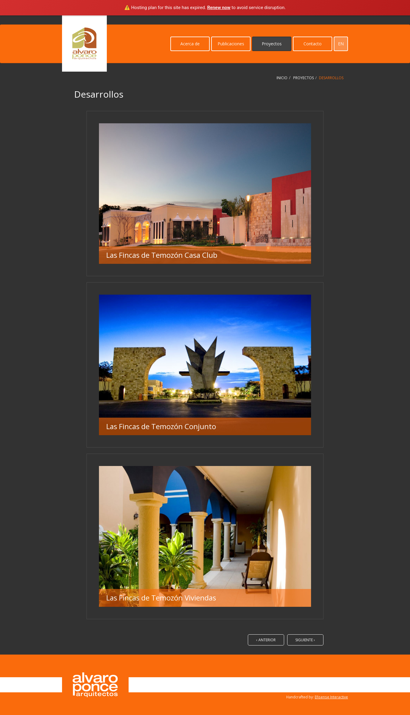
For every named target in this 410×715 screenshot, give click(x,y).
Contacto (312, 44)
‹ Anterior (266, 639)
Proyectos (272, 44)
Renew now (219, 7)
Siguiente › (305, 639)
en (341, 44)
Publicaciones (231, 44)
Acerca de (190, 44)
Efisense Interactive (331, 696)
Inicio (282, 77)
